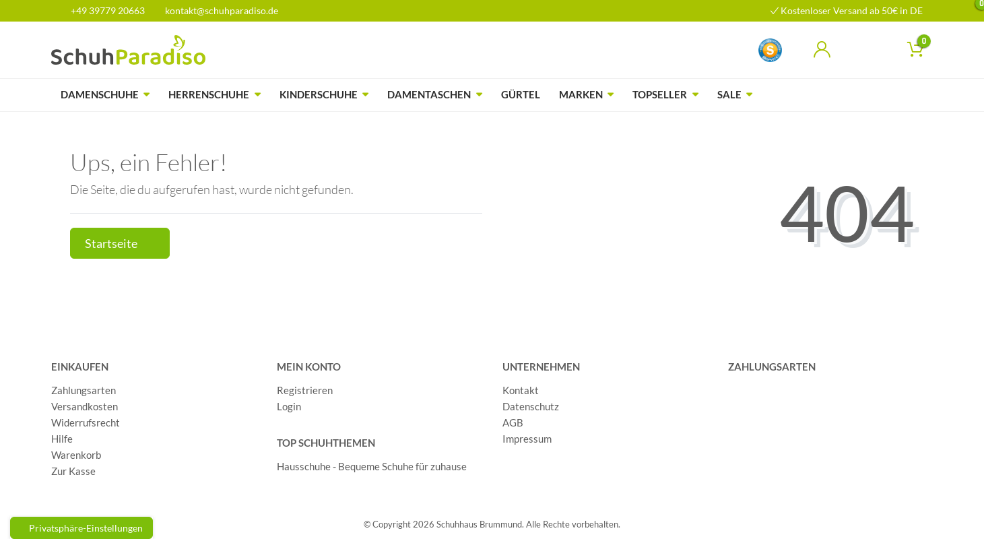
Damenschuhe (100, 94)
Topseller (659, 94)
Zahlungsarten (83, 390)
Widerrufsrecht (85, 422)
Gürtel (520, 94)
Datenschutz (530, 406)
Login (289, 406)
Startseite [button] (120, 243)
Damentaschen (429, 94)
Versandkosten (84, 406)
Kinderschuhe (319, 94)
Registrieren (305, 390)
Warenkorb (76, 455)
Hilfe (62, 439)
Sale (729, 94)
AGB (512, 422)
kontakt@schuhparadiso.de (216, 10)
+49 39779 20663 (103, 10)
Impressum (527, 439)
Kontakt (520, 390)
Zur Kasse (73, 471)
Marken (581, 94)
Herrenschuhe (208, 94)
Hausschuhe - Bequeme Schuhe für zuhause (372, 466)
